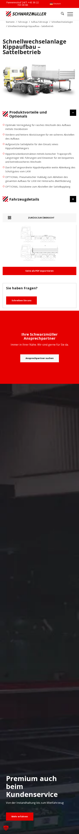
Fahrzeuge (23, 22)
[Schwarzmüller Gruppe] (26, 14)
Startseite (10, 22)
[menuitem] (55, 3)
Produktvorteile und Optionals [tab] (37, 114)
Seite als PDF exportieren (39, 270)
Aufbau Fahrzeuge (39, 22)
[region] (39, 157)
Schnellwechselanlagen (62, 22)
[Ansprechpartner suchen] (39, 358)
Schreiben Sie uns (21, 300)
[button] (6, 828)
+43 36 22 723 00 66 (28, 3)
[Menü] (68, 14)
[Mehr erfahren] (19, 816)
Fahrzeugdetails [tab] (37, 199)
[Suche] (61, 14)
